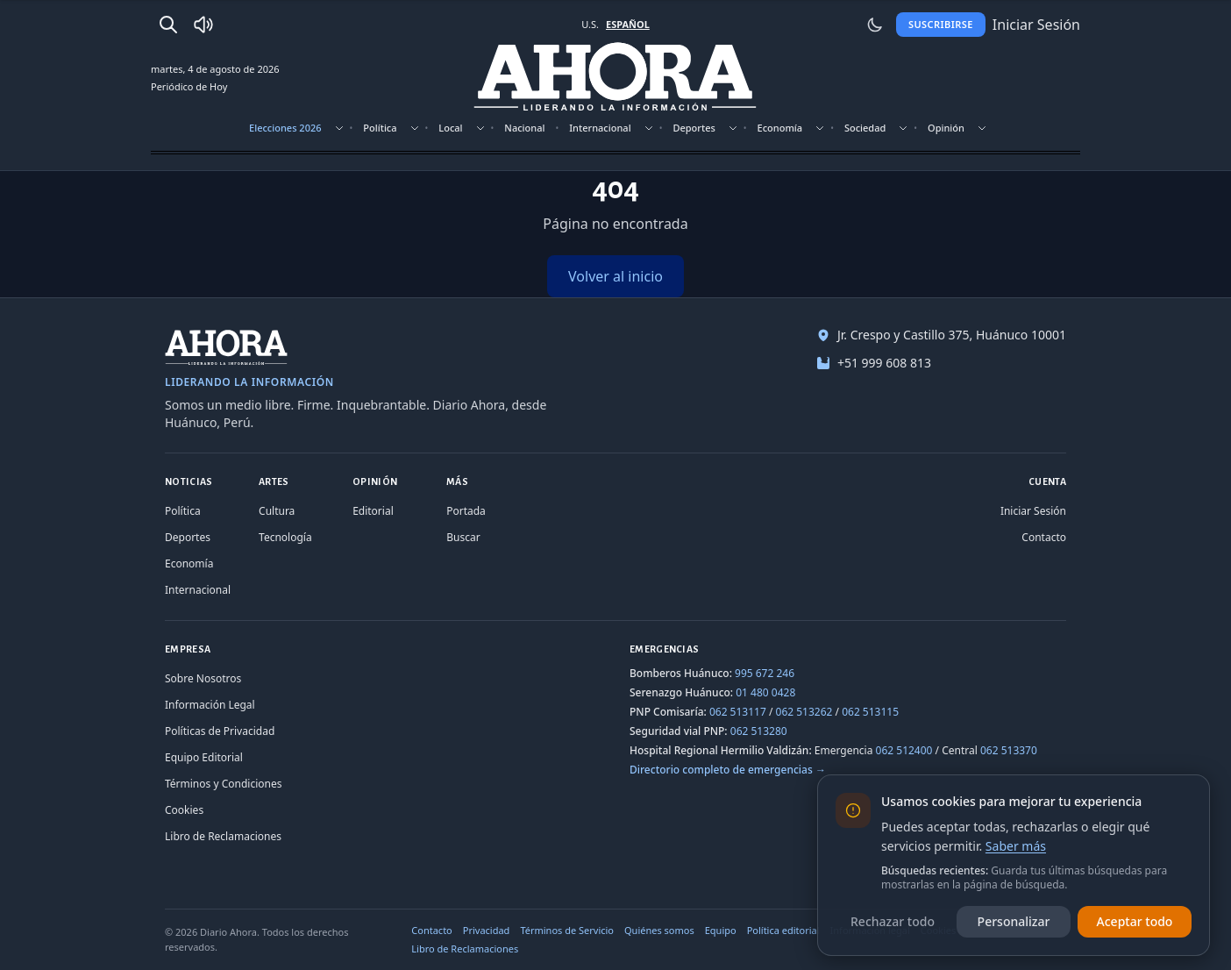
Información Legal (210, 704)
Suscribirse (940, 24)
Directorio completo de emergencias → (728, 769)
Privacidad (486, 930)
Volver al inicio (615, 276)
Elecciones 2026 (285, 127)
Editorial (373, 510)
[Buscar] (168, 24)
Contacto (1043, 537)
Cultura (277, 510)
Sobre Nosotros (203, 678)
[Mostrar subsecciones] (339, 128)
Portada (466, 510)
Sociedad (865, 127)
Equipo (720, 930)
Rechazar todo (892, 921)
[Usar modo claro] (875, 25)
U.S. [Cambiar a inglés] (590, 24)
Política (379, 127)
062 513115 (870, 711)
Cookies (184, 809)
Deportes (693, 127)
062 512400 (904, 750)
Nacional (524, 127)
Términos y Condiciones (223, 783)
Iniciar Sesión (1033, 510)
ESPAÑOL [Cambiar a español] (628, 24)
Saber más (1016, 846)
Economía (780, 127)
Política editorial (783, 930)
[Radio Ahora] (203, 24)
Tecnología (285, 537)
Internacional (599, 127)
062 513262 (804, 711)
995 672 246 (764, 673)
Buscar (463, 537)
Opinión (946, 127)
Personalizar (1014, 921)
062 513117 (737, 711)
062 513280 (758, 731)
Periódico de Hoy (189, 86)
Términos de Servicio (567, 930)
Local (450, 127)
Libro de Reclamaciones (223, 836)
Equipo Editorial (204, 757)
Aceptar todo (1135, 921)
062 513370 (1008, 750)
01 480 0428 (765, 692)
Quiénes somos (659, 930)
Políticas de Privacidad (219, 731)
